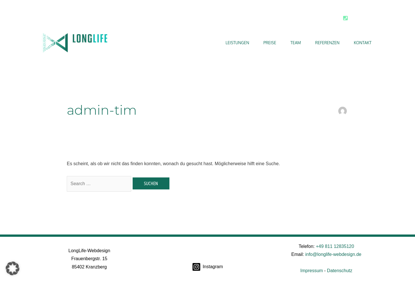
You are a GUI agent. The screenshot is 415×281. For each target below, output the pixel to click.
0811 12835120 (363, 18)
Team (295, 42)
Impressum (311, 270)
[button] (12, 268)
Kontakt (362, 42)
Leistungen (237, 42)
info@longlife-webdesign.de (333, 254)
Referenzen (327, 42)
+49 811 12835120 (335, 246)
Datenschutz (339, 270)
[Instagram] (207, 266)
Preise (270, 42)
